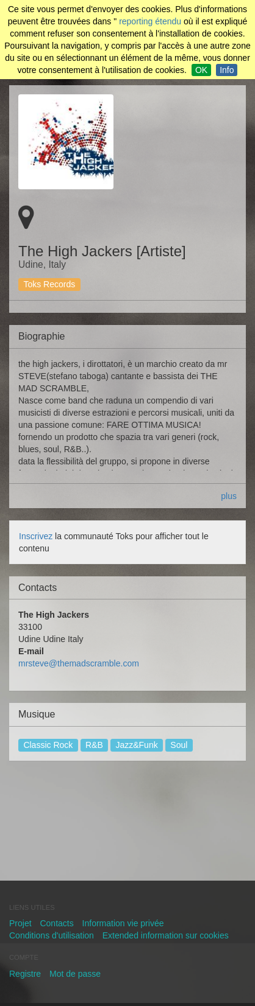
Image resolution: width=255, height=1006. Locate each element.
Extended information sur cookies (165, 935)
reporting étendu (150, 21)
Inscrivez (35, 536)
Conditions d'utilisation (51, 935)
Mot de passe (75, 974)
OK (201, 70)
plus (229, 496)
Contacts (56, 923)
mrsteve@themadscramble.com (78, 663)
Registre (25, 974)
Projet (20, 923)
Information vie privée (123, 923)
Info (227, 70)
